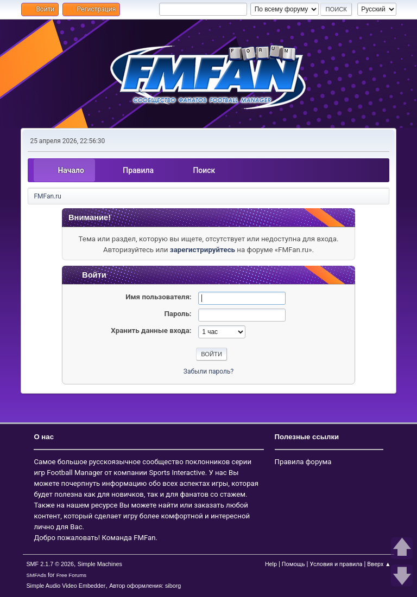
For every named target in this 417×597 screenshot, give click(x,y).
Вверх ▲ (378, 564)
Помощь (293, 564)
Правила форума (303, 462)
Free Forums (71, 575)
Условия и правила (335, 564)
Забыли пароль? (208, 371)
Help (271, 564)
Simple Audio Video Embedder (65, 585)
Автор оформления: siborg (145, 585)
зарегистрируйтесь (202, 250)
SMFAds (36, 575)
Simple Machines (100, 564)
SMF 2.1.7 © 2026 (50, 564)
